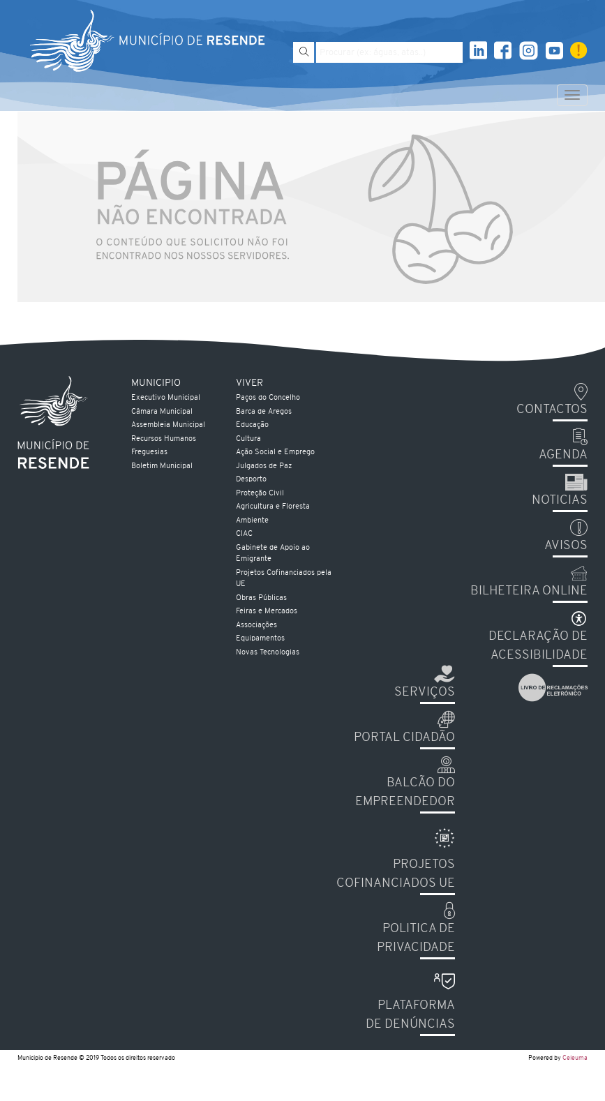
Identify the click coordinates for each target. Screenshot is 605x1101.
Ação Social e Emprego (275, 452)
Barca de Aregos (264, 412)
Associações (256, 625)
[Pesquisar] (303, 52)
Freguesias (149, 452)
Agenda (563, 455)
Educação (252, 425)
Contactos (552, 410)
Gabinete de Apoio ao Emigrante (273, 554)
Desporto (251, 480)
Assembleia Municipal (168, 425)
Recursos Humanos (163, 439)
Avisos (566, 546)
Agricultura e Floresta (273, 507)
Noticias (560, 500)
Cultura (248, 439)
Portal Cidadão (404, 737)
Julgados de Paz (264, 466)
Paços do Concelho (268, 398)
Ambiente (252, 521)
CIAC (244, 534)
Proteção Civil (260, 493)
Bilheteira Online (529, 591)
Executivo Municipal (165, 398)
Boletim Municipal (162, 466)
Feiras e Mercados (266, 611)
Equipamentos (260, 639)
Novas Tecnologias (267, 653)
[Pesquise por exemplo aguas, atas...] (389, 52)
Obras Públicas (261, 598)
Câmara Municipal (162, 412)
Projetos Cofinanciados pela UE (283, 579)
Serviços (424, 692)
